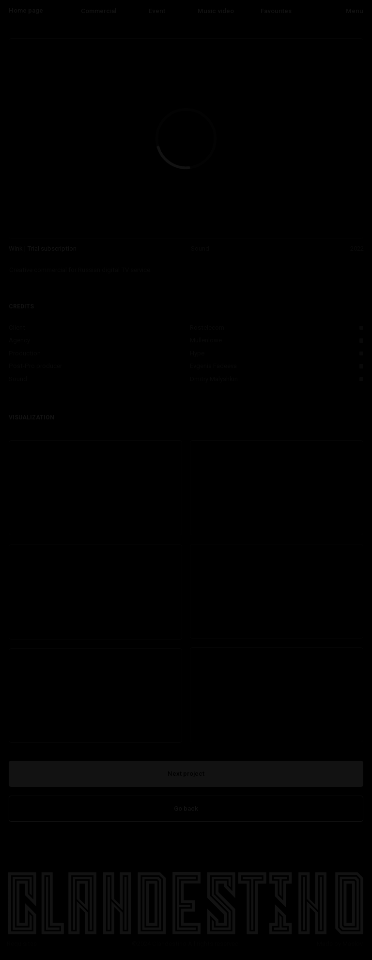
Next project (186, 773)
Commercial (98, 11)
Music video (216, 11)
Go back (186, 808)
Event (157, 11)
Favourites (276, 11)
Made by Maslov (340, 943)
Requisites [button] (22, 943)
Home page (26, 10)
